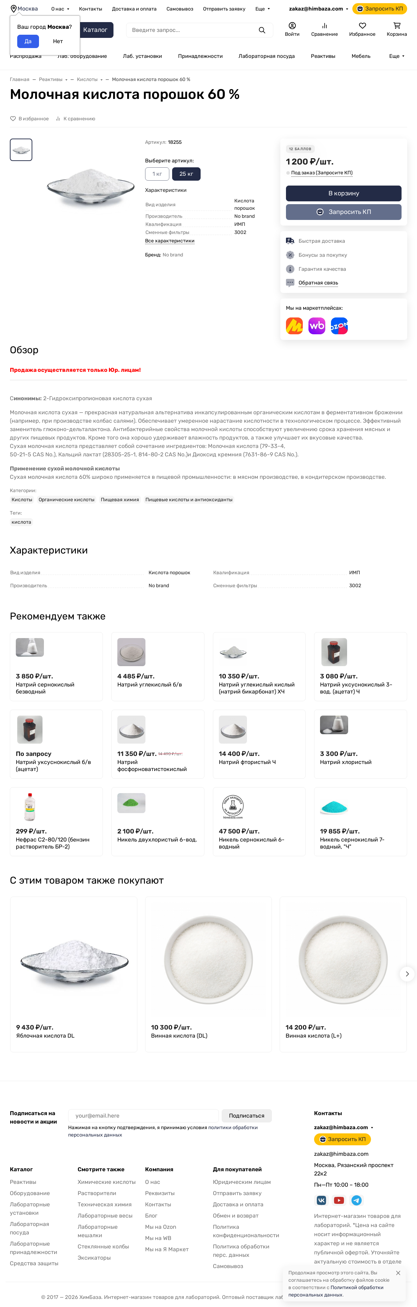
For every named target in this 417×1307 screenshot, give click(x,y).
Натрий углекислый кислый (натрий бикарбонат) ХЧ (257, 688)
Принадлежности (200, 56)
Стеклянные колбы (103, 1246)
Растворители (97, 1193)
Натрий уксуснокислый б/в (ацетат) (53, 765)
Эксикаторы (94, 1257)
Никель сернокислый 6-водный (252, 843)
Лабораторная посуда (267, 56)
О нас (57, 9)
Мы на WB (158, 1238)
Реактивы (323, 56)
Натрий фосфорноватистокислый (152, 765)
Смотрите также (101, 1169)
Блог (151, 1215)
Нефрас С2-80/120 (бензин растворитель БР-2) (53, 843)
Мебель (361, 56)
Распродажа (25, 56)
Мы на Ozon (160, 1227)
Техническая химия (105, 1204)
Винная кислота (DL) (179, 1035)
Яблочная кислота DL (45, 1035)
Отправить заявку (224, 9)
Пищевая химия (120, 500)
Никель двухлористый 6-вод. (157, 839)
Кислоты (22, 500)
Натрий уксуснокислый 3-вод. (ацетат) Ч (356, 688)
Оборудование (30, 1193)
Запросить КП (380, 8)
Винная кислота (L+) (313, 1035)
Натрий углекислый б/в (149, 684)
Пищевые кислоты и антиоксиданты (189, 500)
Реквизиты (160, 1193)
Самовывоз (180, 9)
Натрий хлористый (346, 762)
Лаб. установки (142, 56)
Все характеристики (170, 241)
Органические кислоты (67, 500)
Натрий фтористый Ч (247, 762)
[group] (90, 202)
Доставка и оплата (134, 9)
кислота (21, 522)
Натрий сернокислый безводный (45, 688)
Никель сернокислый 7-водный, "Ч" (352, 843)
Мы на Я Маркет (167, 1249)
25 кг (186, 173)
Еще (260, 9)
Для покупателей (237, 1169)
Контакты (90, 9)
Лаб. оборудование (82, 56)
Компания (159, 1169)
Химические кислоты (107, 1182)
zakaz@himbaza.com (316, 9)
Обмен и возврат (236, 1215)
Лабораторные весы (105, 1215)
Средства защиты (34, 1263)
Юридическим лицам (242, 1182)
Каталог (21, 1169)
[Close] (398, 1272)
